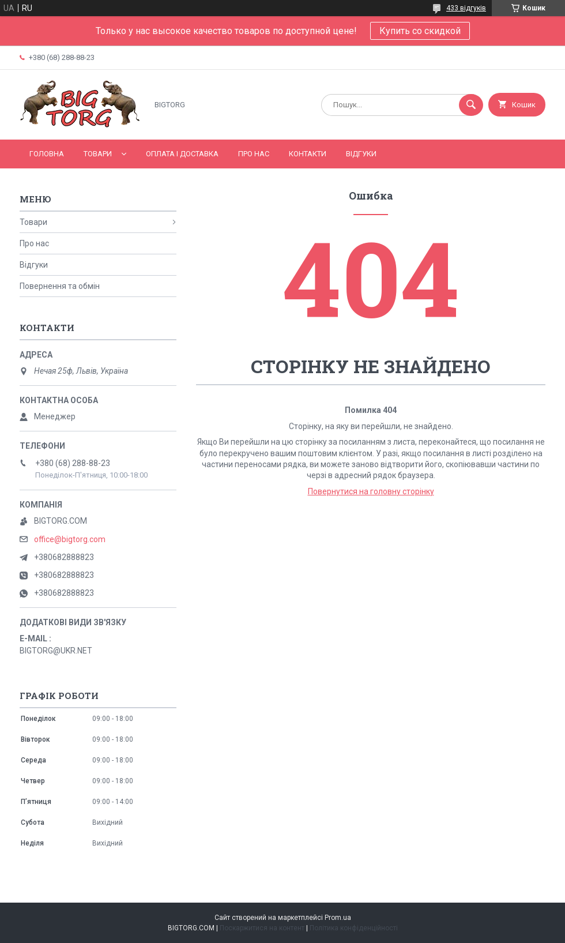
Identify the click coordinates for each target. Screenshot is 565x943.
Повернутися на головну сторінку (371, 491)
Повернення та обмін (60, 286)
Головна (46, 153)
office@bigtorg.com (70, 539)
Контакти (307, 153)
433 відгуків (466, 8)
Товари (98, 153)
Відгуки (361, 153)
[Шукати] (471, 105)
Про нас (253, 153)
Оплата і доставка (182, 153)
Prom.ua (338, 918)
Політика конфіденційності (354, 928)
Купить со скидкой (420, 30)
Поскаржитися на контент (262, 928)
